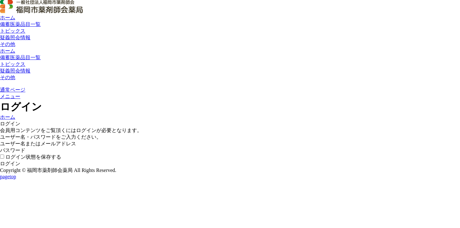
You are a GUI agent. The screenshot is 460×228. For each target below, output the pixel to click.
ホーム (7, 17)
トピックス (12, 31)
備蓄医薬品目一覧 (20, 24)
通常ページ (12, 89)
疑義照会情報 (15, 37)
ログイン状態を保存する (30, 157)
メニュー (10, 96)
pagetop (8, 176)
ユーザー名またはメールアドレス (38, 143)
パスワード (12, 150)
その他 (7, 44)
